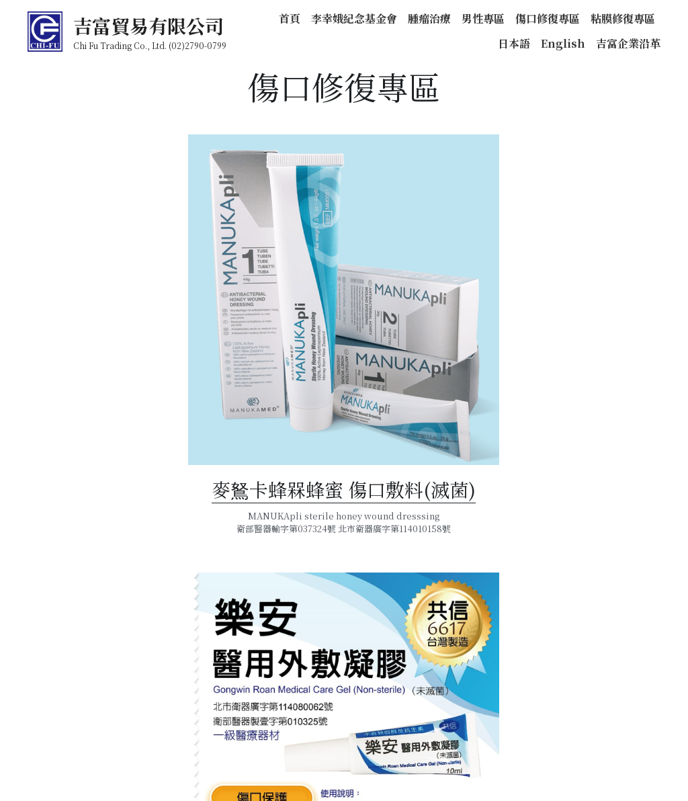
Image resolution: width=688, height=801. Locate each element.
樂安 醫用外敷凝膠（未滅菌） (506, 661)
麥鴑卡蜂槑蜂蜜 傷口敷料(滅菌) (181, 552)
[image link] (181, 365)
